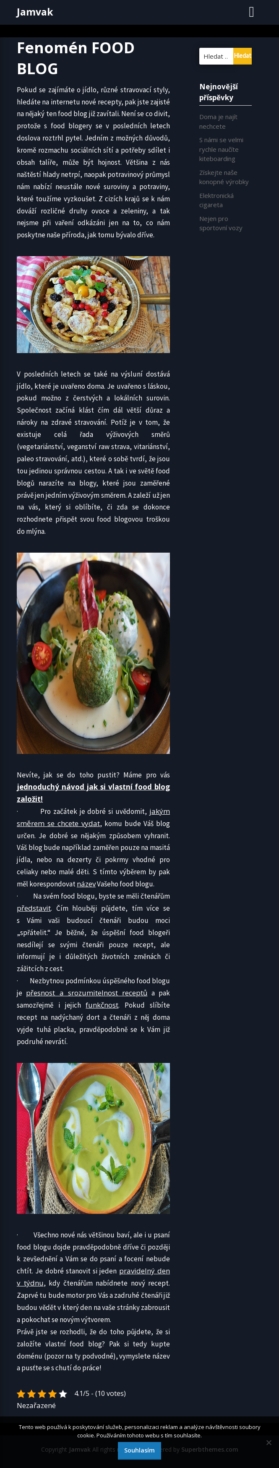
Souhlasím (139, 1450)
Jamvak (35, 11)
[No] (268, 1442)
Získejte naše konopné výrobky (224, 177)
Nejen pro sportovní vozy (220, 223)
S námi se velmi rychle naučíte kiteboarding (221, 149)
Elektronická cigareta (216, 200)
